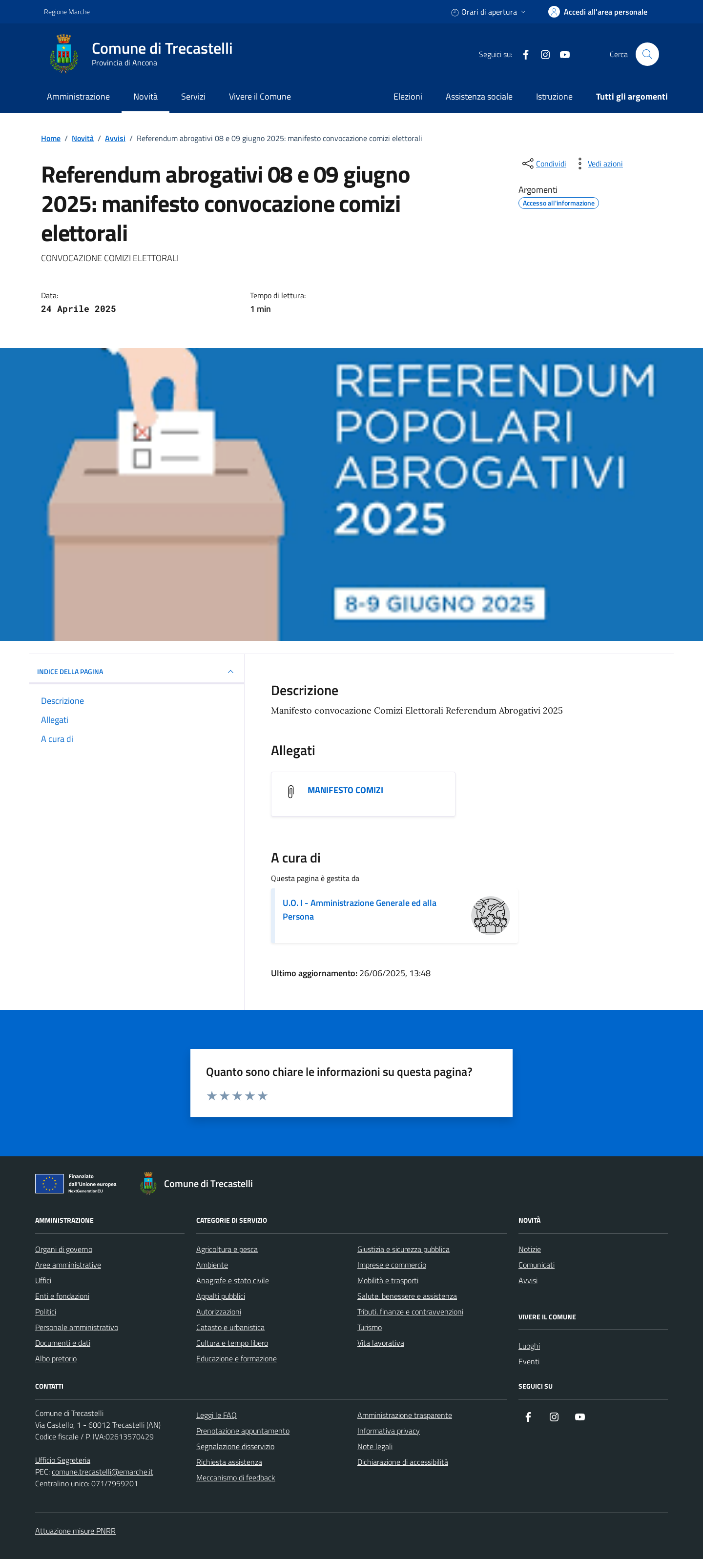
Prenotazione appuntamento (242, 1430)
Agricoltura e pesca (227, 1249)
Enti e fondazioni (62, 1296)
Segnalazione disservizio (235, 1446)
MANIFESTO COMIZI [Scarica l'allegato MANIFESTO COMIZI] (345, 790)
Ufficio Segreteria (62, 1460)
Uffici (43, 1280)
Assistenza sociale (479, 96)
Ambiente (212, 1265)
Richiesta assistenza (229, 1462)
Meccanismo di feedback (235, 1477)
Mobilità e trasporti (387, 1280)
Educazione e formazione (236, 1358)
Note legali (375, 1446)
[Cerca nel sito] (647, 54)
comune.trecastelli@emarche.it (102, 1471)
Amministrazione (78, 96)
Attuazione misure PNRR (75, 1531)
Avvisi (528, 1280)
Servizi (193, 96)
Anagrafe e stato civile (232, 1280)
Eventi (528, 1361)
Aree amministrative (68, 1265)
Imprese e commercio (391, 1265)
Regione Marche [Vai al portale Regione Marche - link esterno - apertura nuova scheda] (67, 11)
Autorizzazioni (218, 1311)
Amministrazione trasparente (404, 1415)
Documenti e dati (62, 1343)
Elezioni (407, 96)
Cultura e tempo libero (232, 1343)
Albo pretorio (56, 1358)
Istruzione (554, 96)
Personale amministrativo (76, 1327)
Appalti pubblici (220, 1296)
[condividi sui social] (543, 163)
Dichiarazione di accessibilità (402, 1462)
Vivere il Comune (260, 96)
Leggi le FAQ (216, 1415)
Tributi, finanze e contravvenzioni (410, 1311)
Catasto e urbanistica (230, 1327)
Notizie (529, 1249)
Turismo (369, 1327)
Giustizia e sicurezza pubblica (403, 1249)
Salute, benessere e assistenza (407, 1296)
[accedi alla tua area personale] (598, 11)
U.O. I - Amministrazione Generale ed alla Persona (359, 909)
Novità (145, 96)
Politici (45, 1311)
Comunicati (536, 1265)
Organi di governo (63, 1249)
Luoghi (529, 1346)
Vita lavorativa (380, 1343)
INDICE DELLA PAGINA (136, 671)
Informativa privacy (388, 1430)
